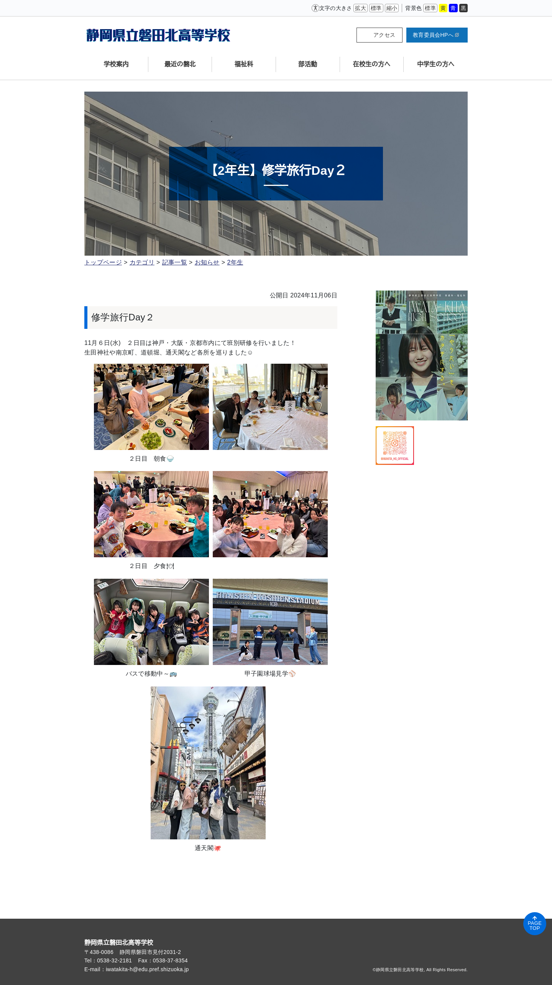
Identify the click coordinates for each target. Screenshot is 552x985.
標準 (376, 8)
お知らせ (207, 262)
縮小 (392, 8)
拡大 (360, 8)
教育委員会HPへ (436, 35)
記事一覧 (174, 262)
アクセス (384, 35)
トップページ (103, 262)
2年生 (235, 262)
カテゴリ (142, 262)
